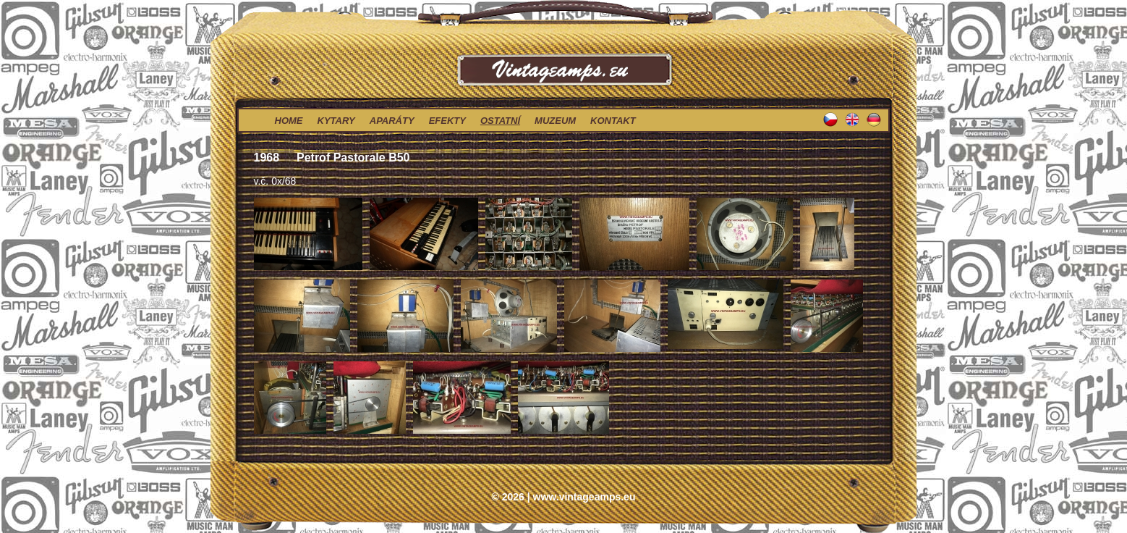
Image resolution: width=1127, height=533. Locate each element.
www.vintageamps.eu (584, 497)
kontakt (613, 120)
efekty (447, 120)
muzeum (555, 120)
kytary (336, 120)
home (289, 120)
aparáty (392, 120)
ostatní (500, 120)
